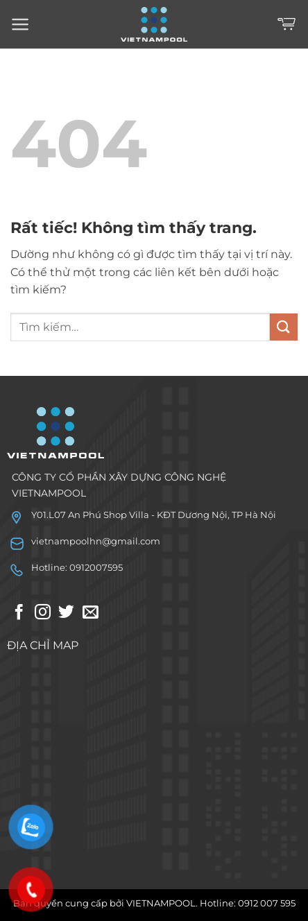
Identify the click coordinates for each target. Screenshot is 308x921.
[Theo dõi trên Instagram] (43, 613)
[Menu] (20, 24)
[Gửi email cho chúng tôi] (91, 613)
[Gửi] (284, 327)
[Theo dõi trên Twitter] (66, 613)
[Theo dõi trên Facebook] (19, 613)
